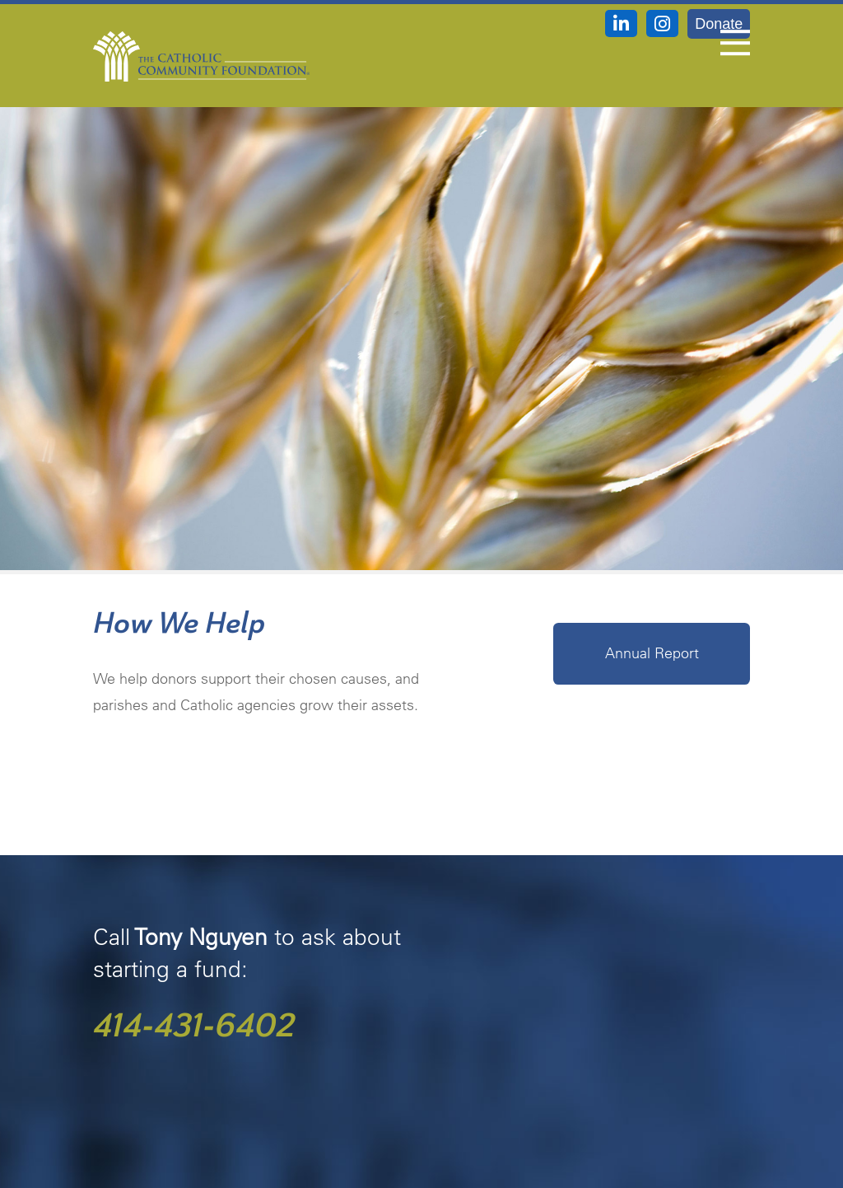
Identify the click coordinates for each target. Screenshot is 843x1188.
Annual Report (652, 652)
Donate (719, 24)
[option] (421, 314)
